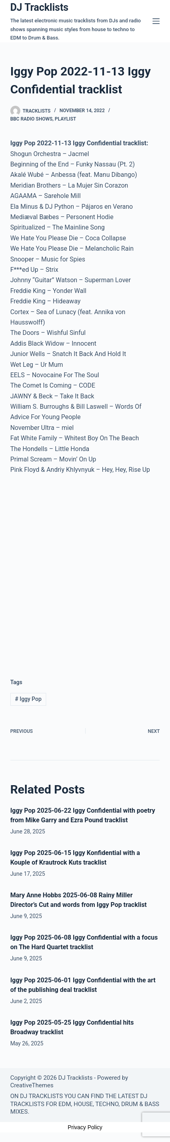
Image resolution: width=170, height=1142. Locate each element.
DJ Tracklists (39, 7)
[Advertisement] (85, 570)
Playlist (65, 119)
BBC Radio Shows (31, 119)
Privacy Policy (85, 1127)
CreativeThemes (32, 1085)
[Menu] (156, 21)
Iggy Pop (28, 699)
